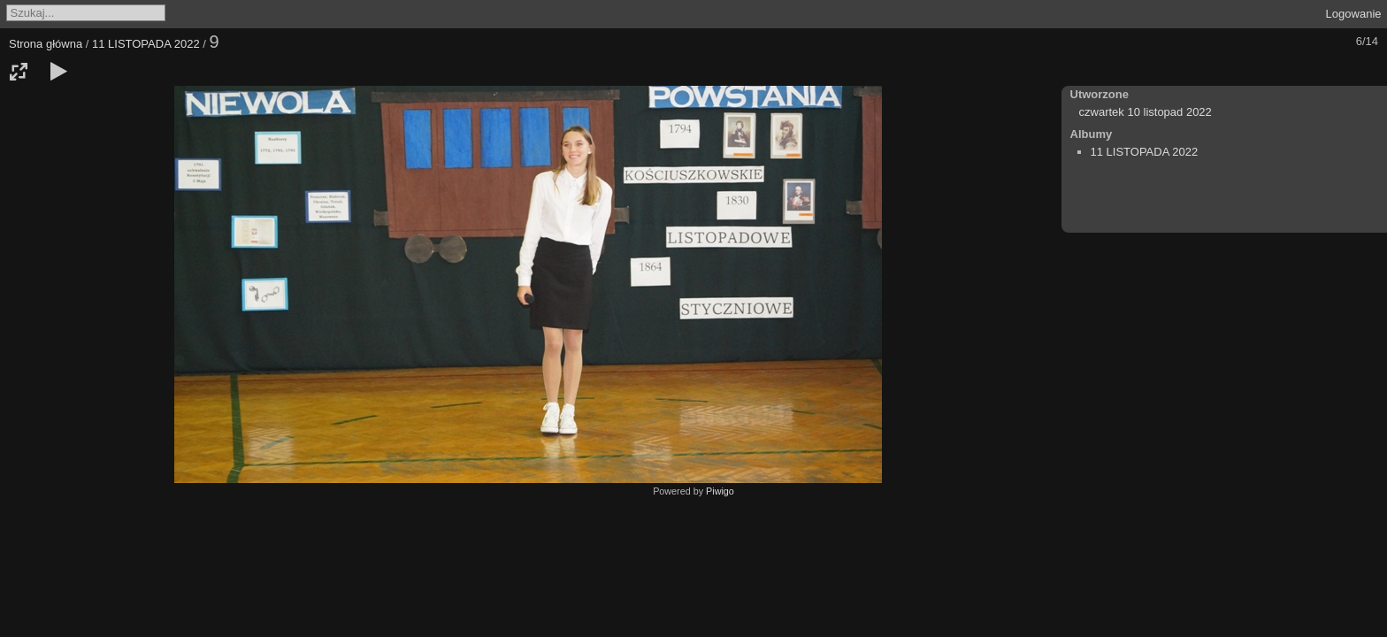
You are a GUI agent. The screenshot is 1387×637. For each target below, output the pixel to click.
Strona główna (45, 43)
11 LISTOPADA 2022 (146, 43)
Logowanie (1354, 13)
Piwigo (720, 491)
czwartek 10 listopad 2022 (1145, 112)
